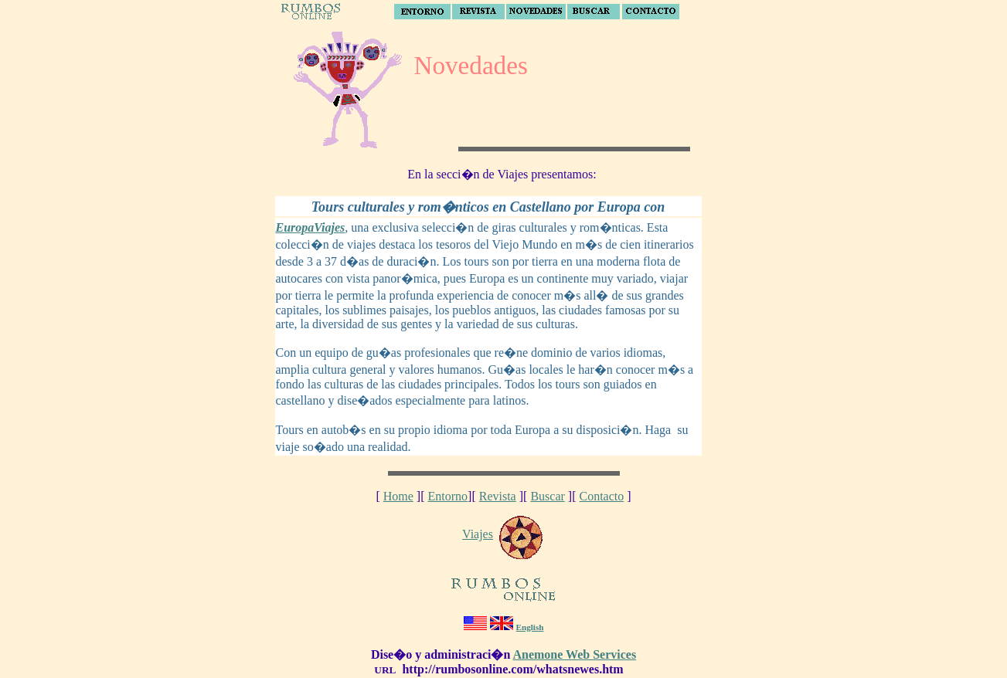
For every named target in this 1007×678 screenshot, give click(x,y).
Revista (497, 496)
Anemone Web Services (574, 654)
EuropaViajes (310, 227)
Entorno (448, 496)
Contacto (601, 496)
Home (398, 496)
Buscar (547, 496)
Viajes (477, 534)
